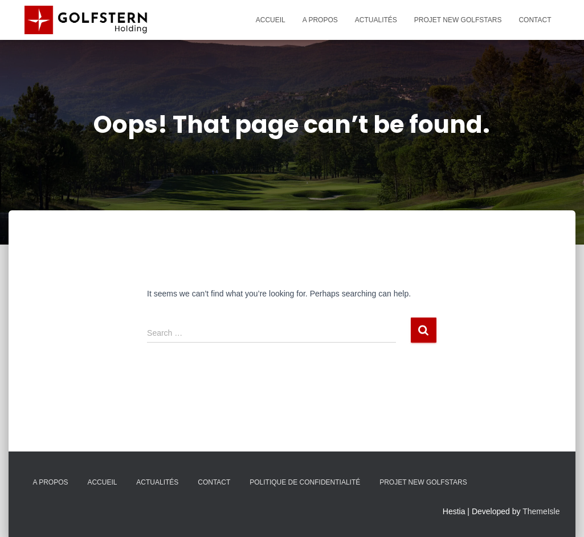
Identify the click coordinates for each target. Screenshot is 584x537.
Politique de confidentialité (305, 482)
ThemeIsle (541, 511)
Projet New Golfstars (458, 20)
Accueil (270, 20)
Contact (534, 20)
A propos (320, 20)
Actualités (376, 20)
